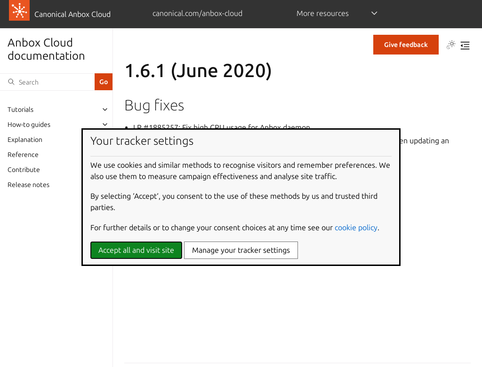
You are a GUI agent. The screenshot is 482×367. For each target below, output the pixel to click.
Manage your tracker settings (241, 250)
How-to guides (29, 124)
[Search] (47, 81)
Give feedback (406, 44)
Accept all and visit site (136, 250)
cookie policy (356, 227)
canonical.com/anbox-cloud (197, 13)
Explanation (25, 139)
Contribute (24, 169)
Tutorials (20, 109)
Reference (23, 154)
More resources (323, 13)
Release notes (28, 184)
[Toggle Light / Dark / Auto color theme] (451, 45)
